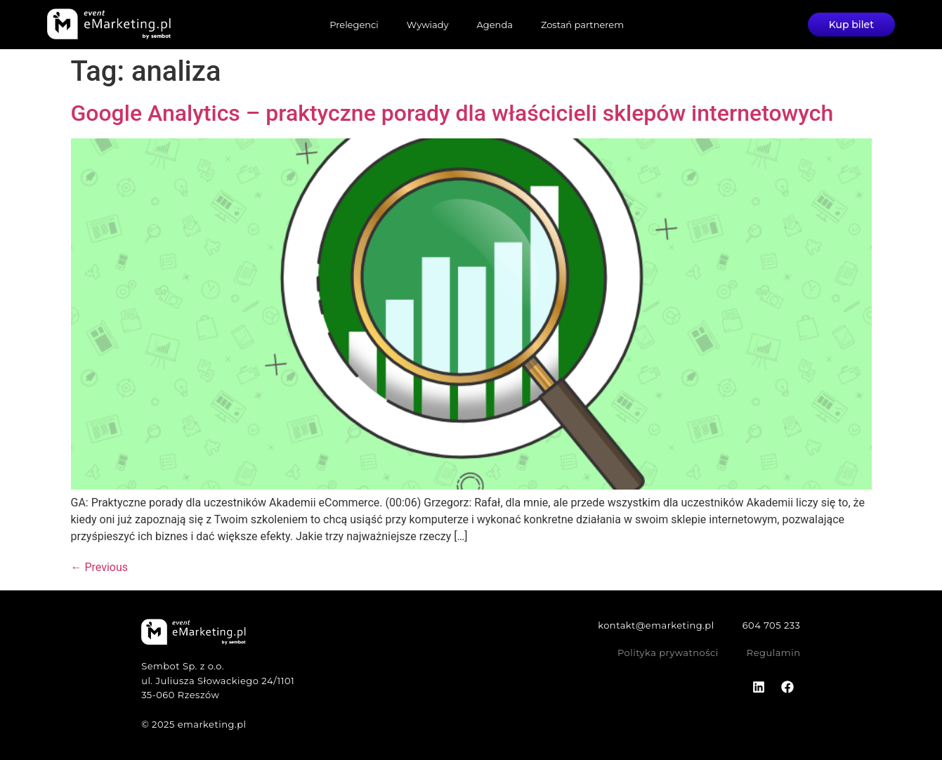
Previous (100, 567)
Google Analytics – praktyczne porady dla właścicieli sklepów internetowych (452, 113)
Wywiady (428, 24)
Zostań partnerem (582, 24)
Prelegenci (354, 24)
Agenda (495, 24)
